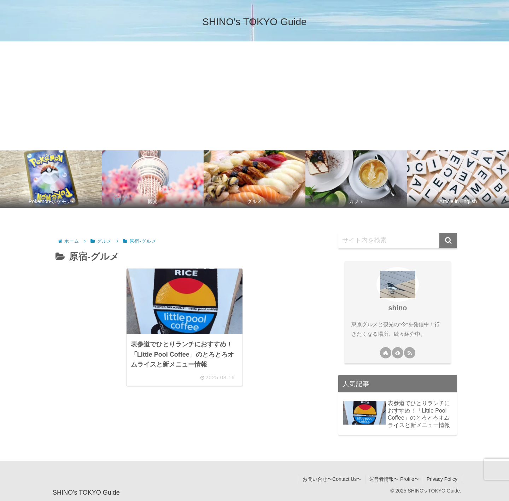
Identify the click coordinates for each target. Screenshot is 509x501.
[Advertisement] (254, 94)
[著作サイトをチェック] (385, 352)
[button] (448, 240)
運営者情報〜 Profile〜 (394, 479)
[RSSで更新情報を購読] (409, 352)
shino (397, 308)
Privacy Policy (442, 479)
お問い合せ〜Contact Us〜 (332, 479)
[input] (397, 240)
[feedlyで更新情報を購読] (397, 352)
